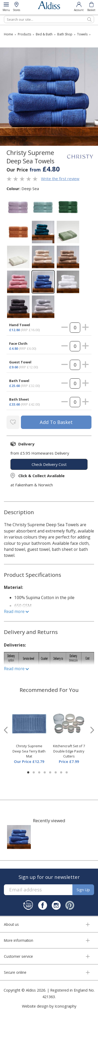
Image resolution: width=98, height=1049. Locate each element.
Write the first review (60, 178)
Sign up (83, 889)
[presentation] (6, 730)
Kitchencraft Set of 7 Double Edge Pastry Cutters (69, 751)
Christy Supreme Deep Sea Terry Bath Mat (29, 751)
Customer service (18, 956)
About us (11, 924)
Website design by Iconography (49, 1006)
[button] (28, 772)
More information (18, 940)
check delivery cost (49, 464)
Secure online (15, 972)
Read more (16, 611)
